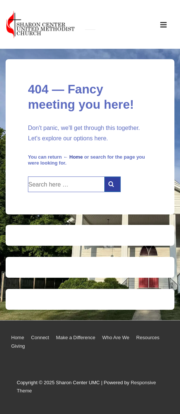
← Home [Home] (73, 157)
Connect (40, 337)
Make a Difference (75, 337)
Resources (148, 337)
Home (17, 337)
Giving (18, 346)
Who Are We (115, 337)
